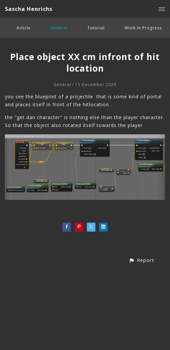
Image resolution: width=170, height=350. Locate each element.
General (59, 28)
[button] (141, 260)
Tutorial (96, 28)
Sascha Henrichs (28, 9)
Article (24, 28)
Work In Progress (143, 28)
